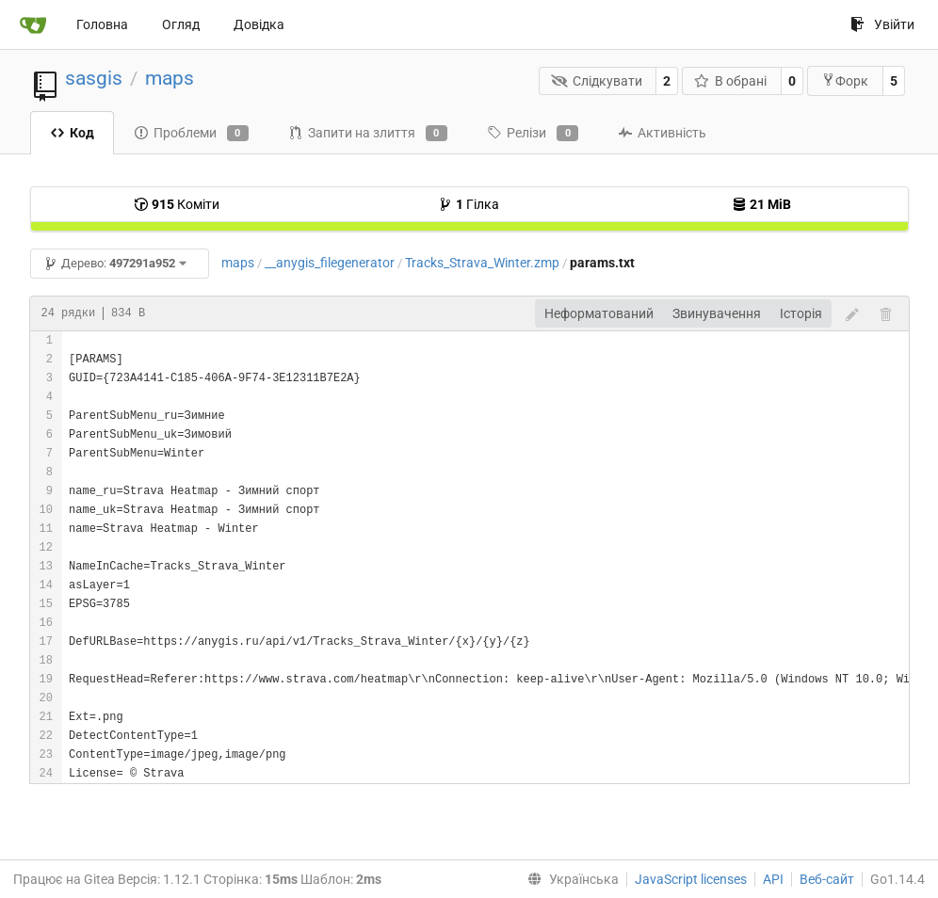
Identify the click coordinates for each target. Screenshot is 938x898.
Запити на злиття (367, 133)
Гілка (468, 204)
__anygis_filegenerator (330, 262)
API (773, 879)
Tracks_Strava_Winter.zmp (482, 262)
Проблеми (191, 133)
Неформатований (599, 313)
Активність (662, 132)
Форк (844, 80)
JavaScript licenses (691, 879)
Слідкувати (596, 80)
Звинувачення (716, 313)
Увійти (882, 24)
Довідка (259, 24)
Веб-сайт (827, 879)
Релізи (532, 133)
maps (169, 78)
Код (72, 132)
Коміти (176, 204)
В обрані (731, 80)
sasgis (93, 78)
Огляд (181, 24)
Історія (801, 313)
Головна (102, 24)
